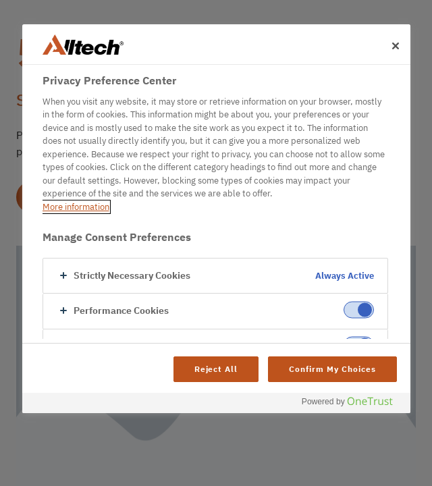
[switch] (359, 310)
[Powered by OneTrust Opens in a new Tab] (352, 404)
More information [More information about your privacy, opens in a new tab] (76, 207)
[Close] (395, 46)
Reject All (216, 369)
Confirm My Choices (332, 369)
